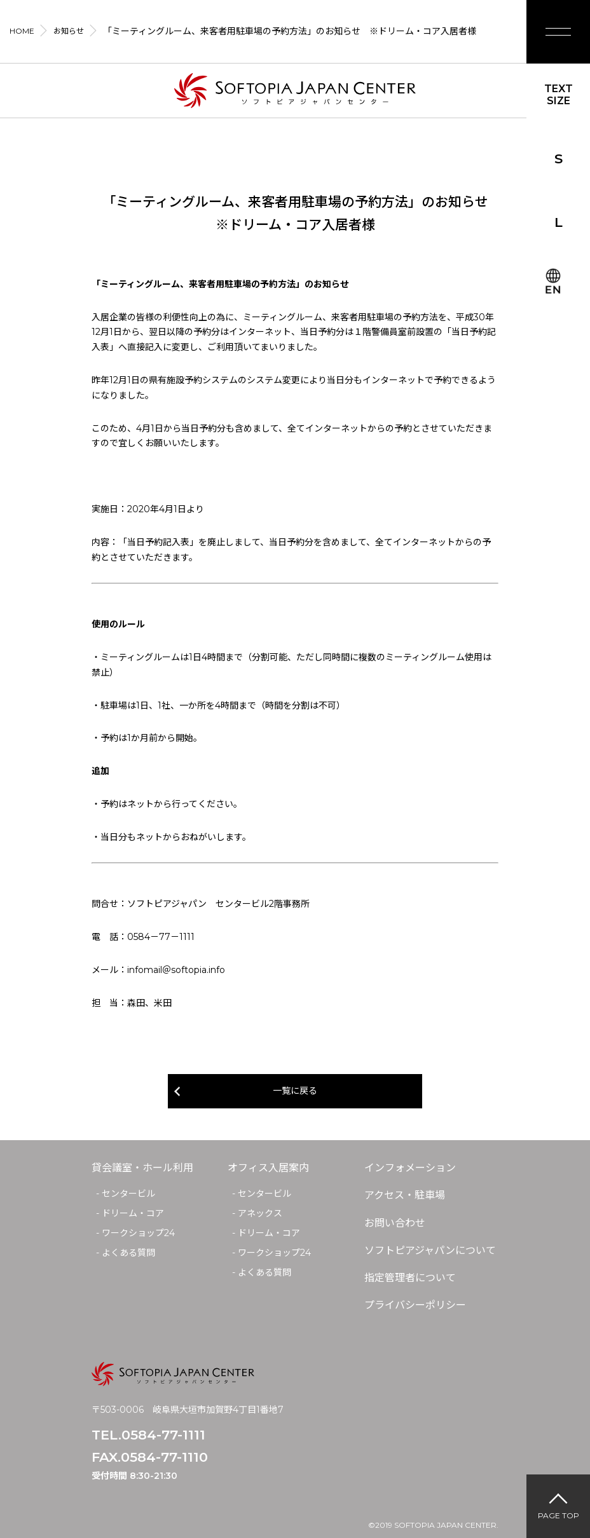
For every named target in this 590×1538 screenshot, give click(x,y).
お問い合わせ (394, 1223)
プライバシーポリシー (415, 1305)
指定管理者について (410, 1278)
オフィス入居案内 (268, 1168)
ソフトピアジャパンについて (430, 1250)
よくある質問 (128, 1252)
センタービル (128, 1193)
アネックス (260, 1213)
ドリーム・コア (133, 1213)
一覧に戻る (295, 1090)
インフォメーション (410, 1168)
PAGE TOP (558, 1515)
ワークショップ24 (138, 1233)
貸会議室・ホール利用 (142, 1168)
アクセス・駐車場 (404, 1195)
